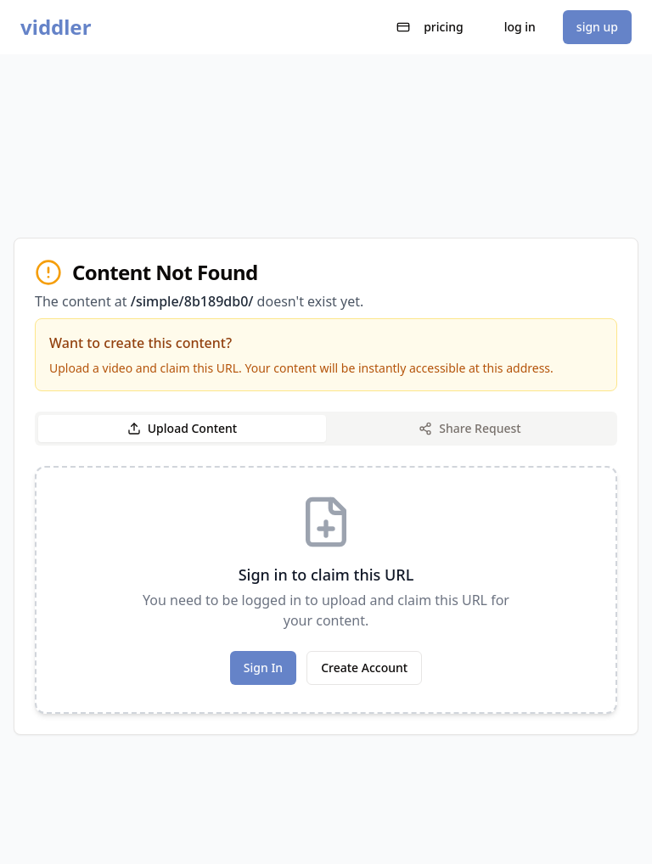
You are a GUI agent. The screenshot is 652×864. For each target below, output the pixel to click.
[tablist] (326, 429)
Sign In (263, 667)
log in (520, 27)
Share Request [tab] (469, 428)
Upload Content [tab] (182, 428)
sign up (597, 27)
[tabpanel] (326, 590)
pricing (430, 27)
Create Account (364, 667)
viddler (55, 27)
